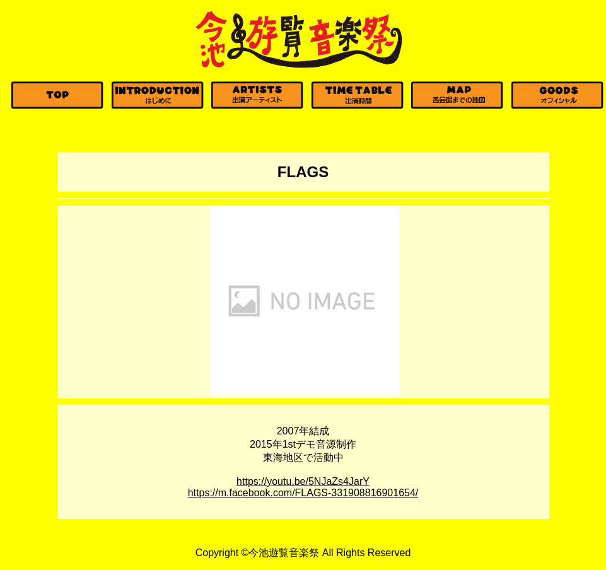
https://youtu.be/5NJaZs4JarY (303, 481)
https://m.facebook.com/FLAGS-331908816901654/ (303, 492)
